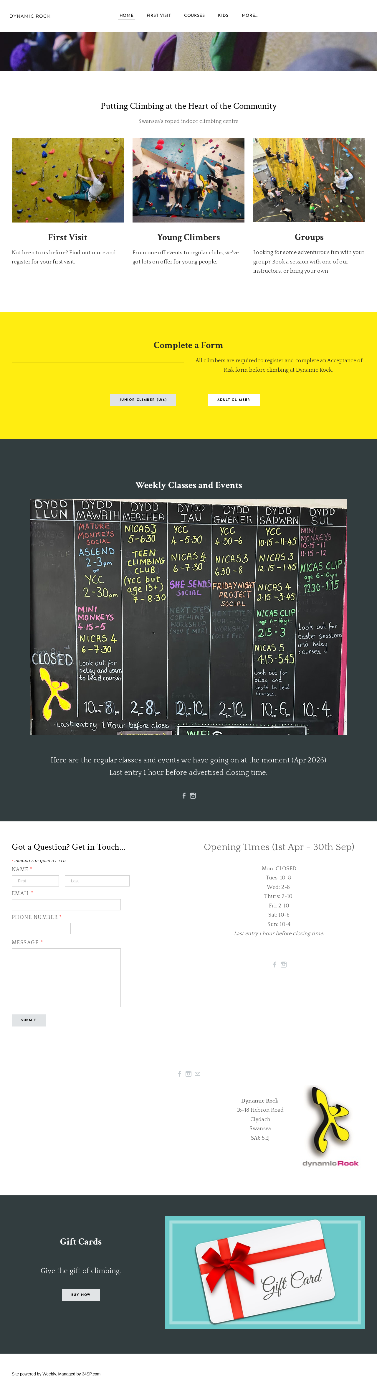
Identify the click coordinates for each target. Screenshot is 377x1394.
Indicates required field (39, 861)
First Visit (159, 17)
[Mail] (197, 1073)
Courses (194, 17)
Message (30, 942)
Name (22, 869)
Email (23, 893)
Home (127, 17)
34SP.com (91, 1374)
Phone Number (37, 917)
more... (250, 17)
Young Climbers (188, 237)
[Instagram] (193, 795)
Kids (223, 17)
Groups (309, 237)
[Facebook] (184, 795)
